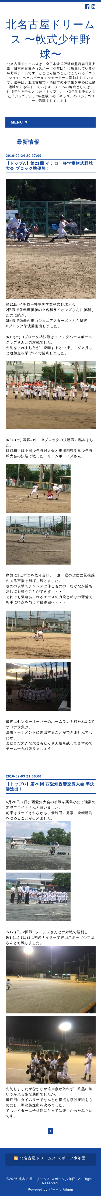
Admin (68, 1189)
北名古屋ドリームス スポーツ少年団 (47, 1179)
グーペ (54, 1189)
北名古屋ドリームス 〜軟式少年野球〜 (50, 39)
